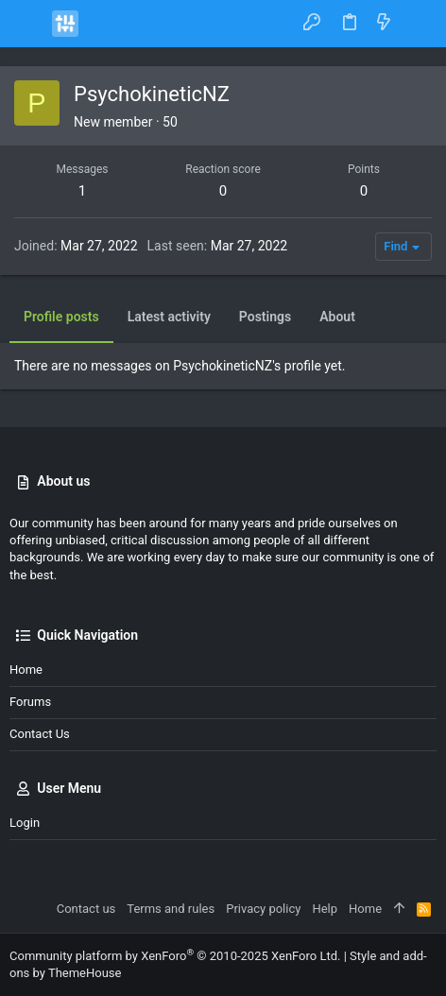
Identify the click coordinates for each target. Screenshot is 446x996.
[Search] (418, 23)
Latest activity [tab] (169, 316)
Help (324, 909)
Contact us (39, 734)
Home (26, 669)
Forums (30, 702)
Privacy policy (263, 909)
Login (24, 823)
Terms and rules (170, 909)
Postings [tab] (265, 316)
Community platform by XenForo (174, 956)
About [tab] (337, 316)
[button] (28, 24)
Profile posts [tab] (61, 316)
